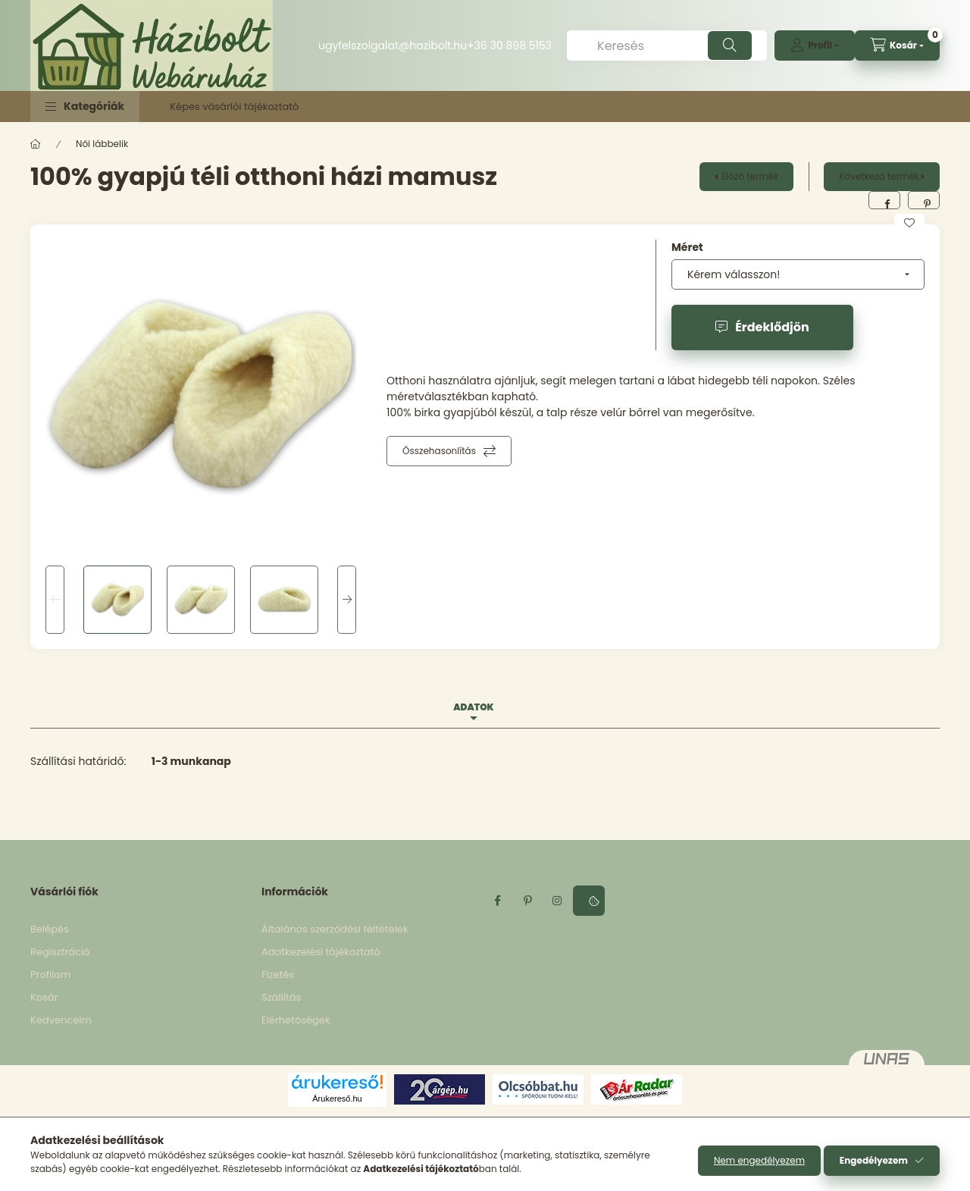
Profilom (50, 974)
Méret (687, 247)
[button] (84, 106)
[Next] (346, 600)
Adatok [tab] (473, 706)
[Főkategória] (35, 144)
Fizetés (277, 974)
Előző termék (749, 176)
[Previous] (54, 600)
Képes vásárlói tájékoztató (234, 106)
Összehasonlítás (439, 450)
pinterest (527, 900)
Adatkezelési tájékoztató (320, 952)
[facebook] (884, 200)
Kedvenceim (61, 1020)
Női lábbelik (102, 143)
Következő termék (879, 176)
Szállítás (281, 997)
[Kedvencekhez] (909, 223)
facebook (497, 900)
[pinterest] (924, 200)
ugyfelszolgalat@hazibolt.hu (392, 45)
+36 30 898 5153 (509, 45)
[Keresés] (667, 45)
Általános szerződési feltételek (334, 929)
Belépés (49, 929)
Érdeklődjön (772, 327)
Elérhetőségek (295, 1020)
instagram (558, 900)
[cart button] (897, 45)
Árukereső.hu (336, 1098)
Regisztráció (59, 952)
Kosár (44, 997)
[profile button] (814, 45)
